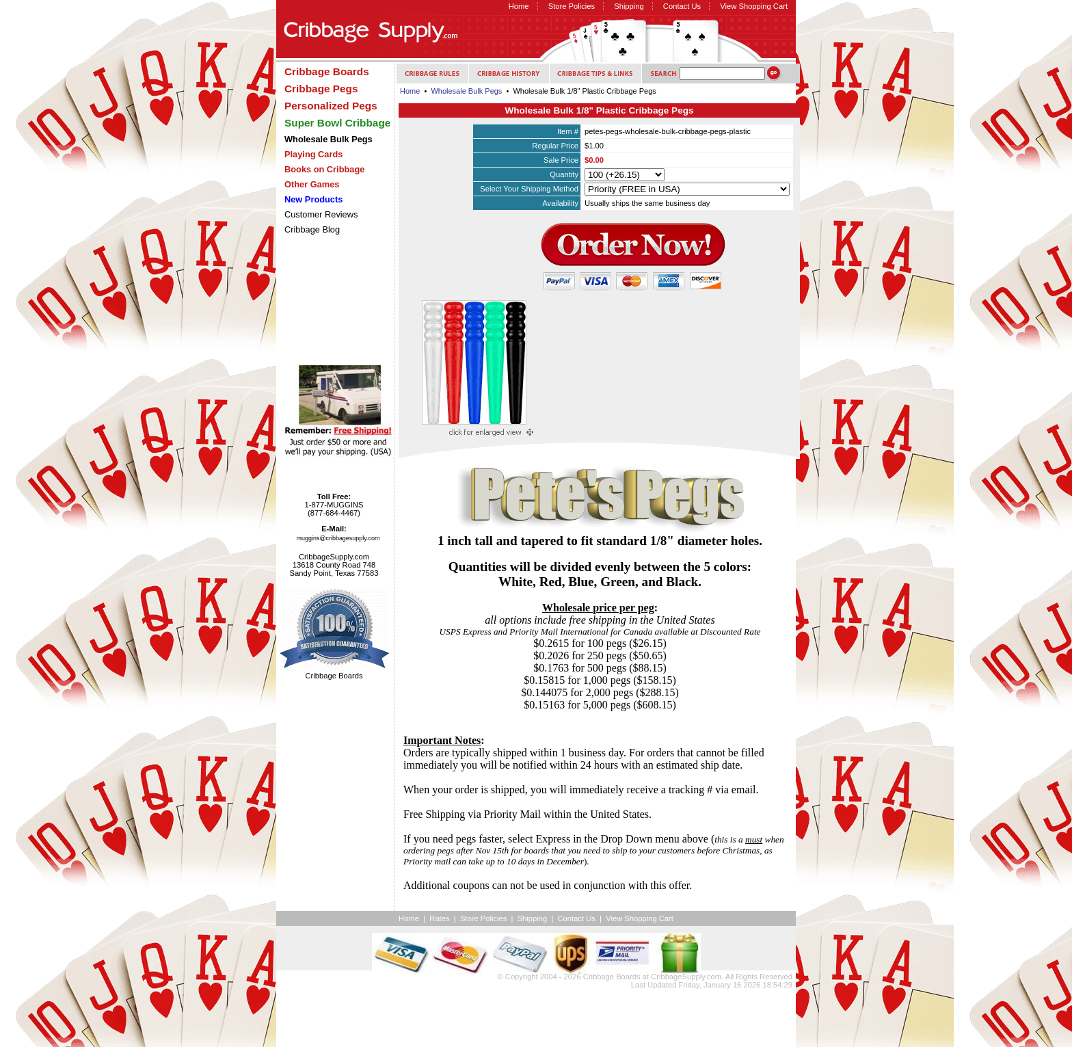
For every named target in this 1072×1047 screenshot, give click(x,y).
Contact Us (682, 6)
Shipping (629, 6)
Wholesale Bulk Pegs (466, 91)
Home (519, 6)
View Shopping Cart (754, 6)
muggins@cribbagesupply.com (338, 538)
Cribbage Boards (612, 976)
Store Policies (571, 6)
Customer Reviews (321, 214)
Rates (439, 918)
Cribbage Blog (312, 229)
